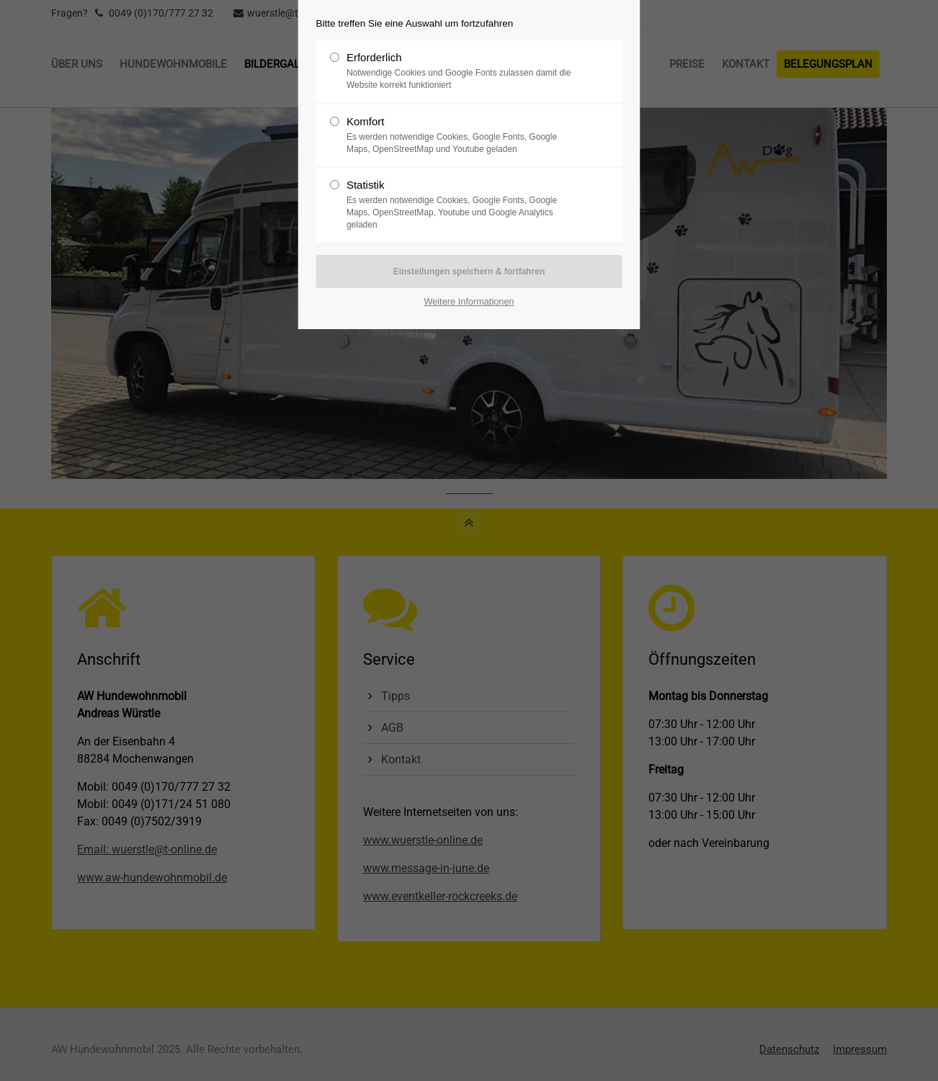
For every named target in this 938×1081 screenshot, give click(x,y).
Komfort (463, 135)
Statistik (463, 204)
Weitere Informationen (469, 301)
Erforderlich (463, 71)
